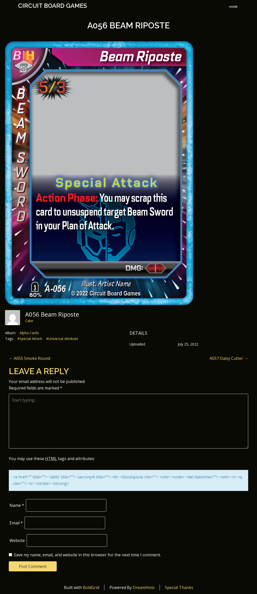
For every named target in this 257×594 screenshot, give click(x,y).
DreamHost (144, 587)
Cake (29, 320)
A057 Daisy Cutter (229, 358)
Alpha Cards (29, 332)
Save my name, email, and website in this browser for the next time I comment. (87, 555)
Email (16, 523)
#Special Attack (29, 338)
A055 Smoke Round (29, 358)
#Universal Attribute (62, 338)
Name (17, 505)
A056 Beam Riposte (128, 25)
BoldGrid (91, 587)
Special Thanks (179, 587)
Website (17, 540)
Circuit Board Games (52, 6)
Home (233, 7)
